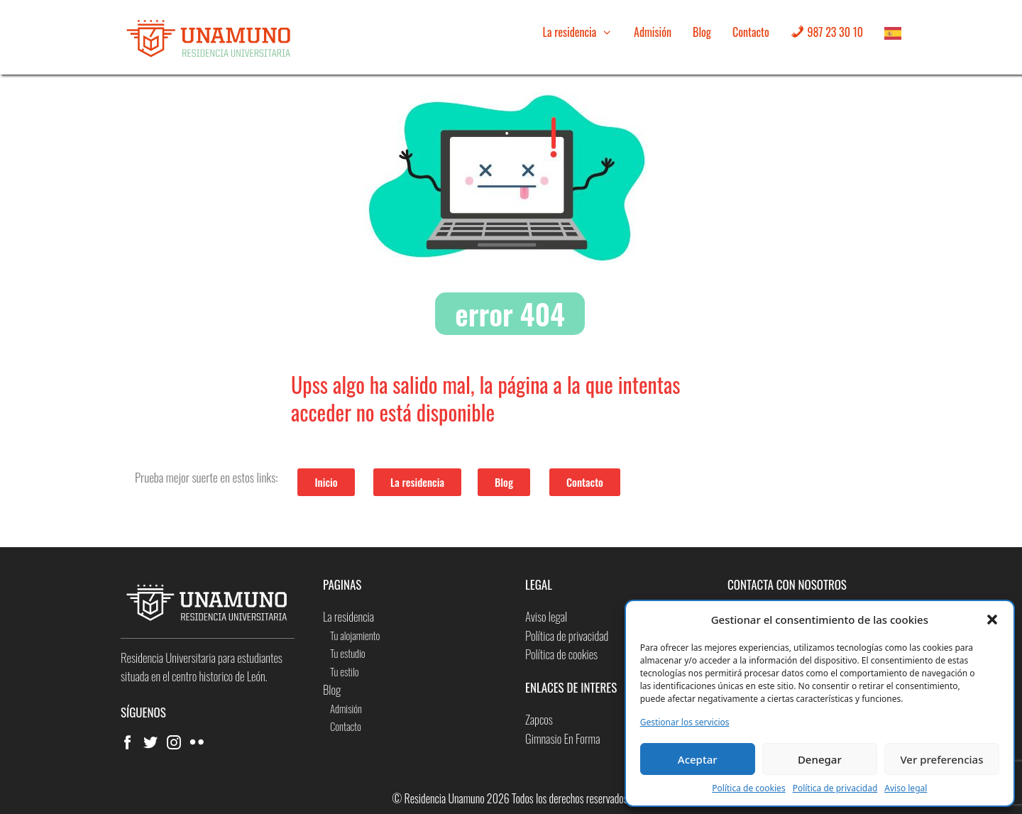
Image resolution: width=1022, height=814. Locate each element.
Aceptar (698, 759)
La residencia (583, 32)
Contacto (750, 31)
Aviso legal (905, 788)
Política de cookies (748, 788)
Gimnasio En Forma (562, 738)
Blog (702, 31)
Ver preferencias (941, 759)
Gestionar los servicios (685, 722)
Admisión (652, 31)
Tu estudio (348, 653)
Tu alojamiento (355, 635)
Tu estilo (344, 671)
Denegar (820, 759)
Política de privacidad (835, 788)
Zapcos (539, 719)
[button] (992, 619)
